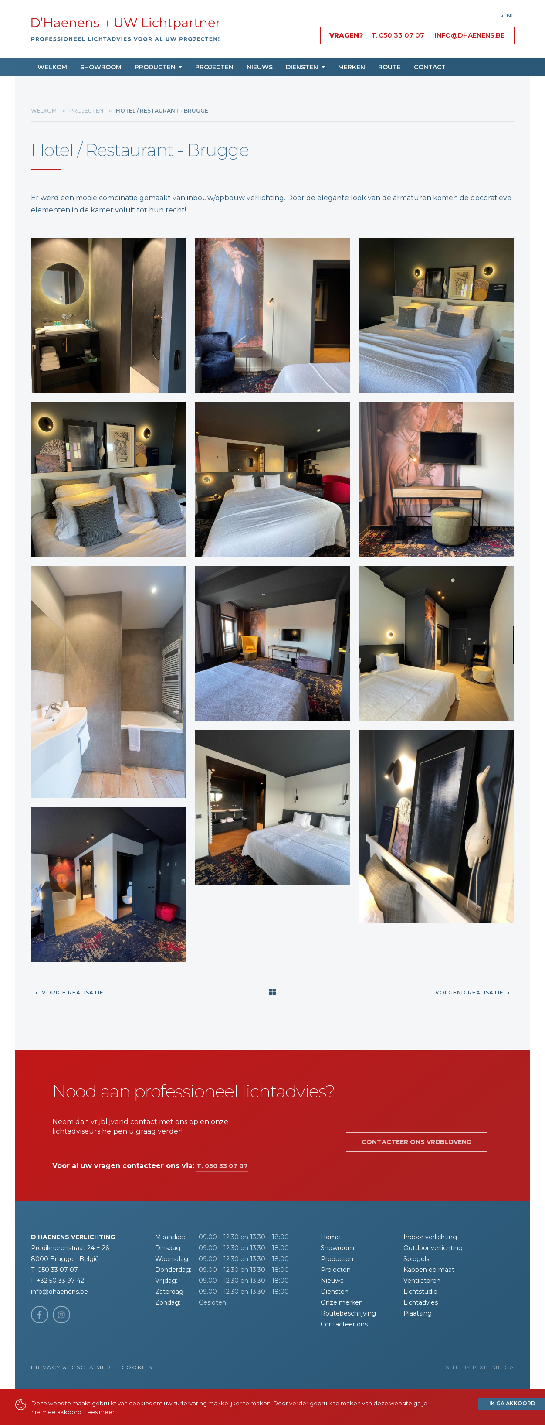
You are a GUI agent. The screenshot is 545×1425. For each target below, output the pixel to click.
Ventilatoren (421, 1281)
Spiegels (416, 1259)
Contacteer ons (344, 1324)
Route (389, 67)
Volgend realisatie (472, 992)
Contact (430, 67)
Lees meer (99, 1411)
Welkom (52, 67)
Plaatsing (417, 1313)
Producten (337, 1259)
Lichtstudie (420, 1291)
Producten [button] (156, 67)
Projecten (214, 67)
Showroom (101, 67)
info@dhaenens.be (469, 35)
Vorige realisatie (69, 992)
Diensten (335, 1291)
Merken (351, 67)
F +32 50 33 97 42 (57, 1281)
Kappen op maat (428, 1270)
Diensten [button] (303, 67)
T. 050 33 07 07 (397, 35)
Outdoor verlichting (433, 1248)
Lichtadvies (420, 1302)
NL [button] (509, 15)
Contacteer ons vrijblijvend (417, 1142)
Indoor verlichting (430, 1237)
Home (330, 1237)
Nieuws (260, 67)
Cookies (137, 1367)
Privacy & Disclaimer (71, 1367)
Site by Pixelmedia (480, 1367)
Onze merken (342, 1302)
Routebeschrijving (348, 1313)
